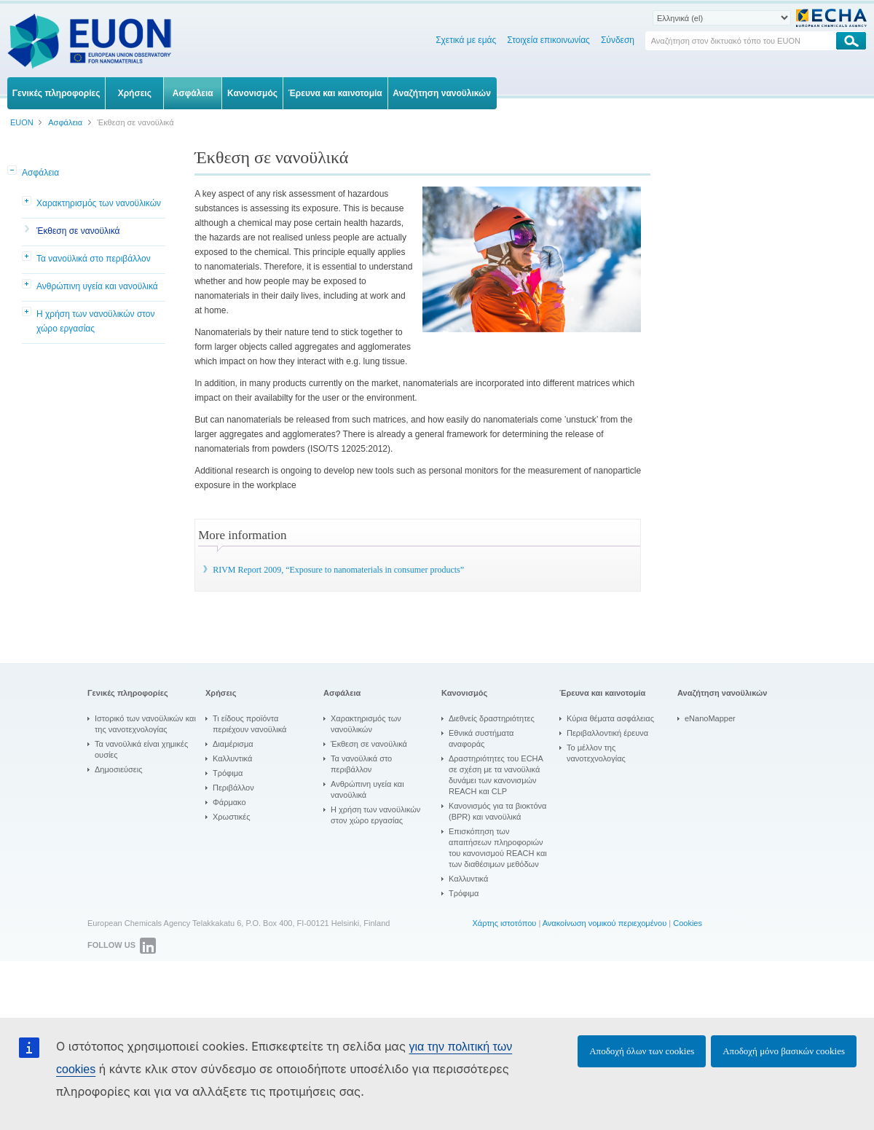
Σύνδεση (617, 40)
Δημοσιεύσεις (119, 769)
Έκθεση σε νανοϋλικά (77, 231)
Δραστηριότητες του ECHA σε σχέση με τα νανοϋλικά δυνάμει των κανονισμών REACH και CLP (496, 775)
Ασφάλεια (40, 173)
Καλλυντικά (232, 758)
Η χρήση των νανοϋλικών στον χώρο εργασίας (95, 321)
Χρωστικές (231, 816)
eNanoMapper (710, 718)
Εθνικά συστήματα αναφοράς (481, 738)
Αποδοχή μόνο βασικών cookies (784, 1050)
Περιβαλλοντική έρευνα (607, 733)
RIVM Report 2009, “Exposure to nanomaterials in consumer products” (338, 570)
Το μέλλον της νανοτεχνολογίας (596, 753)
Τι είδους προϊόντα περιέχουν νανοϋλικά (249, 724)
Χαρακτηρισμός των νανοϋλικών (98, 203)
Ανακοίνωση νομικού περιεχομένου (605, 923)
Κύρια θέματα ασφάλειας (610, 718)
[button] (13, 171)
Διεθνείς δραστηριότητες (492, 718)
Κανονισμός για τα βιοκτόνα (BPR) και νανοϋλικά (497, 811)
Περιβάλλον (233, 787)
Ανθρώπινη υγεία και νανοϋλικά (97, 286)
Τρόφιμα (228, 773)
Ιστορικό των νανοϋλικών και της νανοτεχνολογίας (145, 724)
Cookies (687, 923)
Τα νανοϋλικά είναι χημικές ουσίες (141, 749)
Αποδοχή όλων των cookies (641, 1050)
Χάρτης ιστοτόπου (504, 923)
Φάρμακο (229, 802)
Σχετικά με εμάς (466, 40)
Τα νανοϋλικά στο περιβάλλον (93, 259)
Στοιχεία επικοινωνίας (548, 40)
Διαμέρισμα (233, 743)
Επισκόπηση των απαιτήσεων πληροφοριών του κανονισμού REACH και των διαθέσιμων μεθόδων (498, 847)
